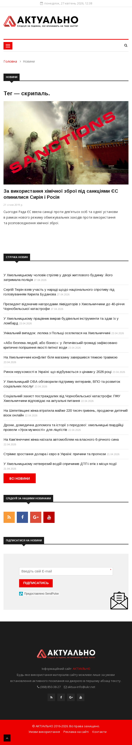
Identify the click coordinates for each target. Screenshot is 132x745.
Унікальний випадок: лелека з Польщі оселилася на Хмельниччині (56, 333)
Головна (10, 61)
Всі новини (19, 478)
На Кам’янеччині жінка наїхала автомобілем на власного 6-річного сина (61, 439)
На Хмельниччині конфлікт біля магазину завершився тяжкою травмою (60, 357)
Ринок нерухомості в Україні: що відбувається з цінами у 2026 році (57, 372)
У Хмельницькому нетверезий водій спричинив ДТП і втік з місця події (60, 464)
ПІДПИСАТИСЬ (36, 583)
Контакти (99, 731)
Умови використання (44, 731)
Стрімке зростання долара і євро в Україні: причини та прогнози (54, 454)
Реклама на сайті (76, 731)
